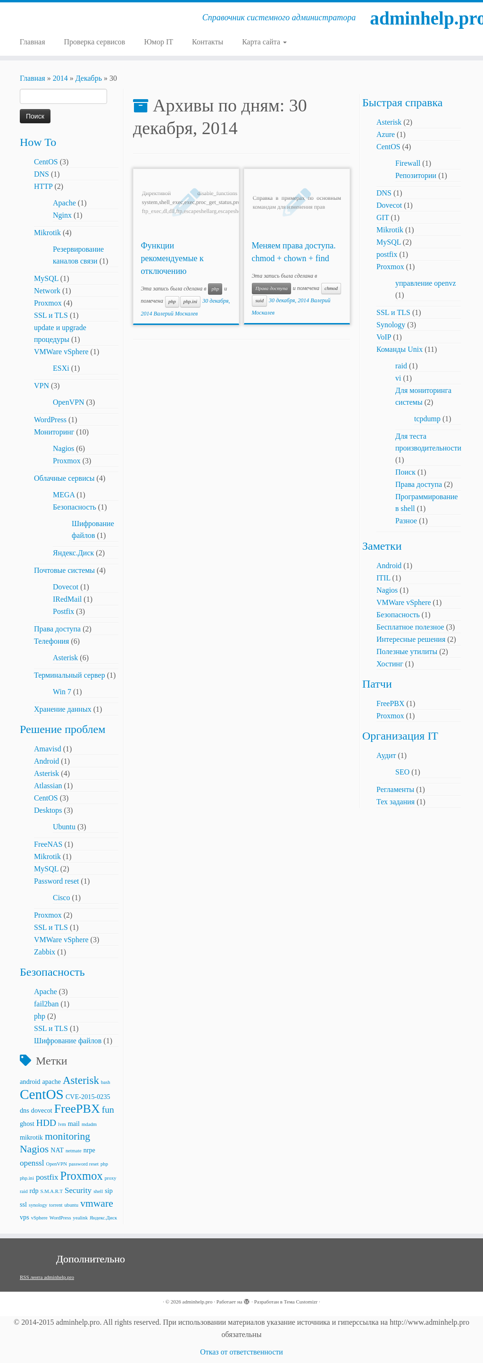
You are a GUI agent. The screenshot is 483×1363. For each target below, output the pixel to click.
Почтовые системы (64, 570)
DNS (41, 174)
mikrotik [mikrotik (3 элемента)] (31, 1137)
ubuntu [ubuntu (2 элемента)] (72, 1205)
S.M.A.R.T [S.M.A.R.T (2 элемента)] (52, 1191)
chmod (331, 288)
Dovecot (65, 587)
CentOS (46, 162)
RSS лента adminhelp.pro (47, 1277)
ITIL (383, 578)
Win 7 (62, 692)
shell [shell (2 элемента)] (98, 1191)
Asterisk (65, 658)
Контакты (207, 42)
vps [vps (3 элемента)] (24, 1217)
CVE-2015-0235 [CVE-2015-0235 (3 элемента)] (88, 1096)
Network (47, 291)
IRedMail (67, 599)
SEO (402, 772)
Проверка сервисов (94, 42)
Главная (32, 42)
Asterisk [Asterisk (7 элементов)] (81, 1080)
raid (401, 366)
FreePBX (390, 703)
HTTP (43, 186)
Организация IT (400, 736)
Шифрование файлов (67, 1041)
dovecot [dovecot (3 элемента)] (41, 1110)
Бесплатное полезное (410, 627)
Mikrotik (47, 233)
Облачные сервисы (64, 478)
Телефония (51, 641)
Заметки (382, 546)
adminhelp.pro (426, 18)
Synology (390, 325)
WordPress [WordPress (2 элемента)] (60, 1217)
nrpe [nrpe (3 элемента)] (89, 1150)
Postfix (63, 611)
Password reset (56, 881)
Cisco (61, 898)
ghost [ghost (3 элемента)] (27, 1123)
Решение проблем (62, 729)
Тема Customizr (301, 1301)
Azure (385, 134)
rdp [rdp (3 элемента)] (34, 1190)
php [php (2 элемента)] (104, 1164)
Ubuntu (64, 827)
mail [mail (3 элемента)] (74, 1123)
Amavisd (47, 749)
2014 (60, 78)
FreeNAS (48, 844)
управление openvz (425, 283)
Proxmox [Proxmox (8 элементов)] (81, 1175)
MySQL (46, 278)
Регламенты (395, 789)
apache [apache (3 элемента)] (51, 1081)
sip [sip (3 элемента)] (109, 1190)
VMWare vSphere (61, 352)
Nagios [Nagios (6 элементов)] (34, 1149)
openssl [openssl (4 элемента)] (32, 1163)
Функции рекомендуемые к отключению (172, 258)
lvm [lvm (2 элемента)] (62, 1124)
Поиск (405, 472)
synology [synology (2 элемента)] (38, 1205)
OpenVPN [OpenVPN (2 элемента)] (56, 1164)
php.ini (190, 301)
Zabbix (44, 952)
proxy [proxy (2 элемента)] (111, 1178)
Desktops (48, 810)
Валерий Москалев (176, 313)
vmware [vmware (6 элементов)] (96, 1203)
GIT (382, 217)
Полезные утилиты (406, 651)
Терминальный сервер (69, 675)
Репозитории (415, 175)
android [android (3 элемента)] (30, 1081)
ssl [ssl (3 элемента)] (23, 1204)
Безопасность (74, 507)
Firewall (407, 163)
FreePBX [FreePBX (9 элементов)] (77, 1109)
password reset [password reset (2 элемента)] (84, 1164)
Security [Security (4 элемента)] (78, 1190)
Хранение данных (63, 709)
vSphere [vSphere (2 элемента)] (39, 1217)
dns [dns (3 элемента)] (24, 1110)
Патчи (377, 684)
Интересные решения (410, 639)
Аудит (386, 755)
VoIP (383, 337)
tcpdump (427, 419)
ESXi (61, 368)
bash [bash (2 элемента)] (105, 1082)
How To (38, 142)
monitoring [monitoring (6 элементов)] (67, 1136)
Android (46, 761)
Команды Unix (399, 349)
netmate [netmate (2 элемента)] (74, 1150)
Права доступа (57, 629)
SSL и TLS (51, 315)
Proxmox (48, 303)
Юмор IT (158, 42)
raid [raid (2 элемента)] (24, 1191)
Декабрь (88, 78)
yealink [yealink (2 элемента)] (80, 1217)
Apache (64, 203)
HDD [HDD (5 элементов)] (46, 1123)
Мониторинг (54, 432)
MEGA (64, 495)
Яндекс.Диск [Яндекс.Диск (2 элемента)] (103, 1217)
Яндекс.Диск (73, 553)
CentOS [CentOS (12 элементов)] (42, 1094)
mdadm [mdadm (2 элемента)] (89, 1124)
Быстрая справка (402, 102)
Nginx (62, 215)
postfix (386, 254)
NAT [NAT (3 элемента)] (57, 1150)
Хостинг (389, 664)
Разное (406, 521)
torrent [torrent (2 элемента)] (55, 1205)
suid (259, 300)
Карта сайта (264, 42)
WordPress (50, 420)
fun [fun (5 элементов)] (108, 1110)
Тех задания (395, 802)
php (39, 1016)
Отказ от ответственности (241, 1352)
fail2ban (46, 1004)
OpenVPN (68, 402)
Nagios (63, 448)
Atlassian (48, 786)
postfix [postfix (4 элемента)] (47, 1177)
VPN (41, 386)
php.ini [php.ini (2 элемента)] (27, 1178)
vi (398, 378)
